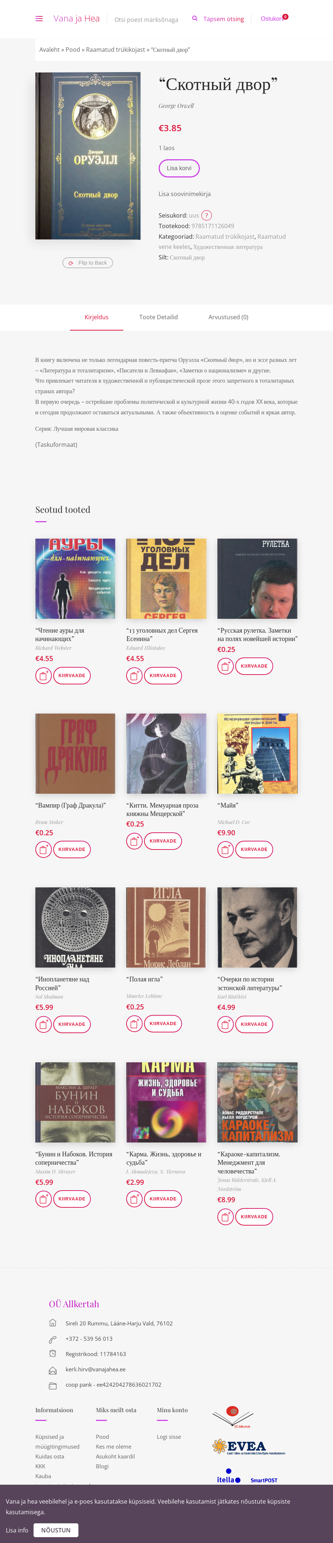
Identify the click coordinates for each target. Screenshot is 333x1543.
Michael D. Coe (233, 822)
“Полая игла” (144, 978)
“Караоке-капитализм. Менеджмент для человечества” (248, 1162)
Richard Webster (53, 647)
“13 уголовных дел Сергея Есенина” (162, 634)
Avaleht (49, 50)
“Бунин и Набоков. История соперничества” (73, 1158)
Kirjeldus (97, 317)
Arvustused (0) (228, 317)
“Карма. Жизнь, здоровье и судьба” (163, 1158)
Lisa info (17, 1530)
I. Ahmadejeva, (143, 1171)
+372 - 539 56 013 (89, 1338)
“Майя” (227, 805)
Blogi (102, 1466)
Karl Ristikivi (231, 996)
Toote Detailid (158, 317)
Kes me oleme (113, 1446)
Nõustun (56, 1530)
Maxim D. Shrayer (55, 1171)
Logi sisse (169, 1436)
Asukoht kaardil (115, 1456)
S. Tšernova (172, 1171)
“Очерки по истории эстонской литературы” (249, 983)
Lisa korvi (179, 168)
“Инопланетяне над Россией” (62, 983)
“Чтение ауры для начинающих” (59, 634)
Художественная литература (228, 247)
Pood (73, 50)
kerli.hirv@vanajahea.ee (95, 1369)
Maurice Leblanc (144, 995)
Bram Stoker (49, 822)
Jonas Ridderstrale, (239, 1179)
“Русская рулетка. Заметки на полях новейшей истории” (257, 634)
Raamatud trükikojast (115, 50)
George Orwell (176, 105)
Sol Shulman (49, 996)
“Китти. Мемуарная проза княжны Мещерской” (162, 809)
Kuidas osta (49, 1456)
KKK (40, 1466)
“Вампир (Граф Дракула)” (70, 805)
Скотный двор (187, 257)
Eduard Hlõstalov (145, 647)
